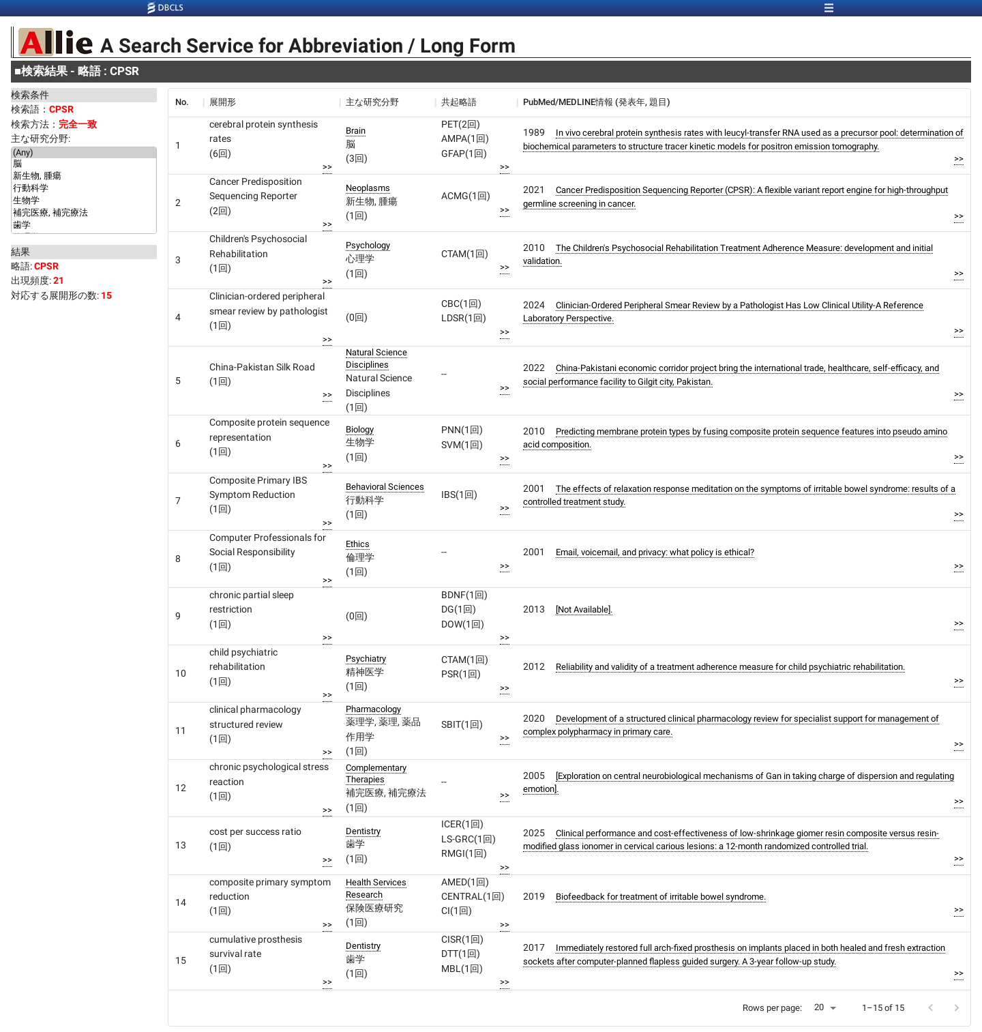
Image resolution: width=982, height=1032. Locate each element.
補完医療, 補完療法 (84, 213)
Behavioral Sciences (385, 487)
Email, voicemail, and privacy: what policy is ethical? (655, 552)
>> (327, 167)
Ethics (358, 544)
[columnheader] (185, 102)
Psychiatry (366, 658)
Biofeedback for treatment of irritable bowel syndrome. (661, 896)
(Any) (84, 152)
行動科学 (84, 189)
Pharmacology (373, 709)
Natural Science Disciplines (376, 358)
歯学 (84, 226)
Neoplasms (368, 188)
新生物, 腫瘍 (84, 177)
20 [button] (819, 1007)
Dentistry (363, 831)
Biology (360, 429)
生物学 (84, 201)
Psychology (368, 245)
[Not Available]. (584, 609)
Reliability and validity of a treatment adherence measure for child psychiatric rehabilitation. (730, 667)
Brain (356, 131)
